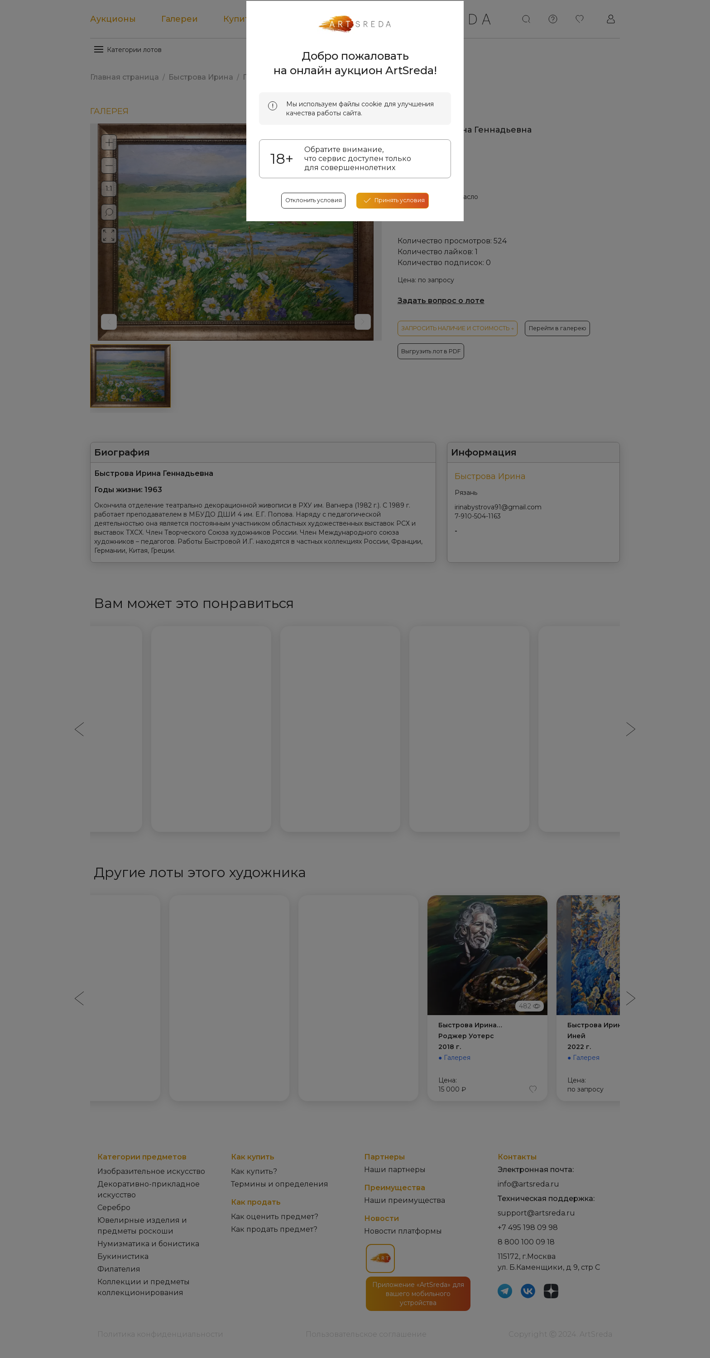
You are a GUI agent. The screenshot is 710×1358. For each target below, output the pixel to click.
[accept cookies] (398, 339)
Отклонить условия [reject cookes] (309, 340)
